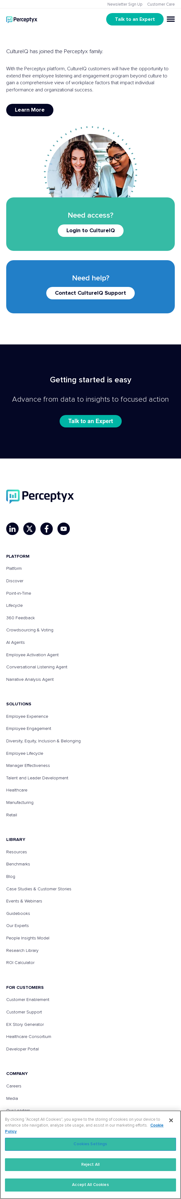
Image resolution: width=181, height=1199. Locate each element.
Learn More (30, 110)
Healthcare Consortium (28, 1037)
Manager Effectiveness (28, 765)
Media (12, 1098)
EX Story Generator (25, 1024)
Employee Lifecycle (24, 753)
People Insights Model (27, 938)
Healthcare (16, 790)
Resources (16, 852)
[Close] (171, 1120)
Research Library (22, 950)
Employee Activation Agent (32, 655)
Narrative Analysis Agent (30, 679)
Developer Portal (22, 1049)
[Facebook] (46, 529)
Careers (13, 1086)
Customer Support (24, 1012)
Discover (14, 581)
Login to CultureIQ (90, 230)
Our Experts (17, 926)
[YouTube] (63, 529)
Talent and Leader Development (37, 778)
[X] (29, 529)
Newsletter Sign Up (125, 4)
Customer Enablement (27, 1000)
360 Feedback (20, 618)
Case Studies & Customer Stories (38, 889)
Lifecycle (14, 605)
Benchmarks (18, 864)
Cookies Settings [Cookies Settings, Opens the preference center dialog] (90, 1144)
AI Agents (15, 642)
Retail (11, 815)
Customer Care (161, 4)
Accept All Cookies (90, 1185)
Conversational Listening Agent (36, 667)
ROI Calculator (20, 963)
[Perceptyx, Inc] (40, 497)
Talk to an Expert (135, 19)
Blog (10, 876)
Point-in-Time (18, 593)
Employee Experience (27, 716)
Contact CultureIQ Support (90, 293)
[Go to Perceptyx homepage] (21, 19)
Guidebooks (18, 913)
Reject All (90, 1165)
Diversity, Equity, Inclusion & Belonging (43, 741)
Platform (14, 568)
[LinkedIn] (12, 529)
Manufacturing (20, 802)
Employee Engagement (28, 728)
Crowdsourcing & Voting (29, 630)
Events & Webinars (24, 901)
